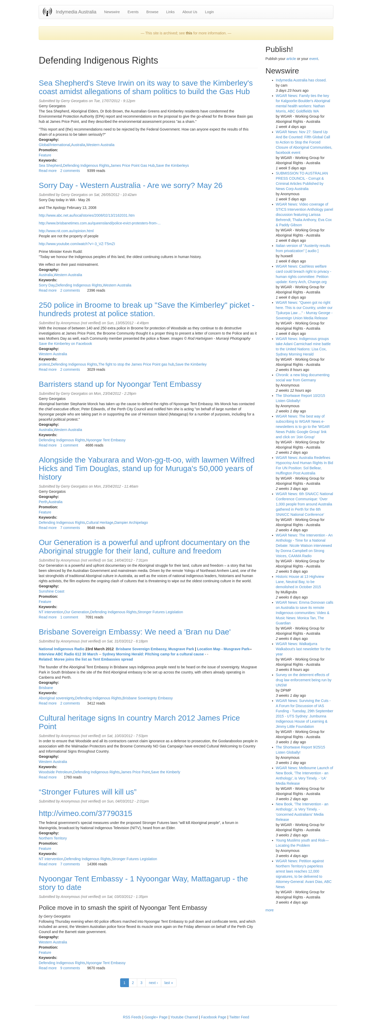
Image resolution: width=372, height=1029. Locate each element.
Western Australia (100, 145)
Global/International (54, 145)
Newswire (112, 12)
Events (133, 12)
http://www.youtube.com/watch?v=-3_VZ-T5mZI (77, 244)
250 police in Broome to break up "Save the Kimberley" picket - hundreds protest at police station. (146, 309)
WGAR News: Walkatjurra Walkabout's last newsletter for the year (303, 649)
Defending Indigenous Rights (86, 165)
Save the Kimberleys (172, 165)
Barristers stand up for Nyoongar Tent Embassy (120, 384)
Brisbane (46, 688)
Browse (152, 12)
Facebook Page (213, 1017)
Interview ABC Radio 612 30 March (68, 654)
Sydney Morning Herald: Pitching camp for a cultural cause (153, 654)
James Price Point (135, 772)
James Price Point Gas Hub (132, 165)
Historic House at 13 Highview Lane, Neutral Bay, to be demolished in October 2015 (300, 581)
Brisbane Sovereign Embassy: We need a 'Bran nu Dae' (135, 631)
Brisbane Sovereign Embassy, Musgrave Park (155, 649)
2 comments (70, 171)
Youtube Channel (184, 1017)
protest (44, 364)
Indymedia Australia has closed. (301, 80)
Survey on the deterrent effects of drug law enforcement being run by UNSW (304, 680)
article (291, 59)
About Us (189, 12)
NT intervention (51, 612)
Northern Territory (53, 838)
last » (168, 983)
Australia (78, 145)
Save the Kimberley (190, 364)
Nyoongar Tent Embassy (106, 440)
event (313, 59)
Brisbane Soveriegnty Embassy (147, 698)
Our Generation (76, 612)
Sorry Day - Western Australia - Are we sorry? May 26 (130, 185)
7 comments (70, 528)
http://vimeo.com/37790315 (85, 813)
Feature (45, 155)
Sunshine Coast (51, 591)
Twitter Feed (239, 1017)
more (270, 910)
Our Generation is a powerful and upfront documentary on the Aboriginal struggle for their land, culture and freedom (144, 546)
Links (170, 12)
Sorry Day (47, 285)
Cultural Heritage (99, 522)
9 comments (70, 968)
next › (153, 983)
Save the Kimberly (165, 772)
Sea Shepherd (50, 165)
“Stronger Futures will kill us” (87, 792)
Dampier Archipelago (131, 522)
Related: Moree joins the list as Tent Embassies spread (86, 659)
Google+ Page (156, 1017)
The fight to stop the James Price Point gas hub (136, 364)
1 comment (69, 445)
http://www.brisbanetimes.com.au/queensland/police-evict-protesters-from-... (100, 223)
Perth (43, 502)
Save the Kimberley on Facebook (65, 344)
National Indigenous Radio (61, 649)
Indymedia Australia (76, 11)
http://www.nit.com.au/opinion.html (66, 231)
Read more (48, 171)
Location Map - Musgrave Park (223, 649)
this (189, 33)
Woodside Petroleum (55, 772)
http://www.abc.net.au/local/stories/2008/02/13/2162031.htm (87, 215)
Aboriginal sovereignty (56, 698)
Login (209, 12)
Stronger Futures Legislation (160, 612)
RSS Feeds (132, 1017)
